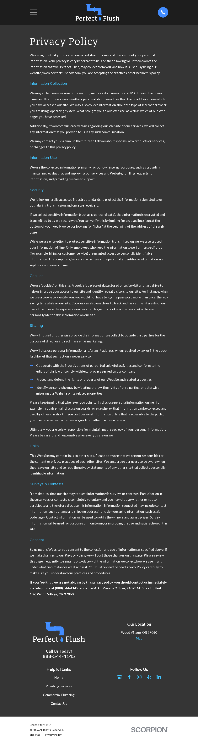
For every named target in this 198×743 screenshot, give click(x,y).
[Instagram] (139, 677)
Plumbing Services (59, 686)
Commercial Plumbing (59, 695)
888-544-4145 (59, 656)
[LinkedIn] (159, 677)
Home (58, 677)
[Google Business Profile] (119, 677)
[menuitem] (35, 734)
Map (139, 638)
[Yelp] (149, 677)
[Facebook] (129, 677)
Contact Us (59, 703)
